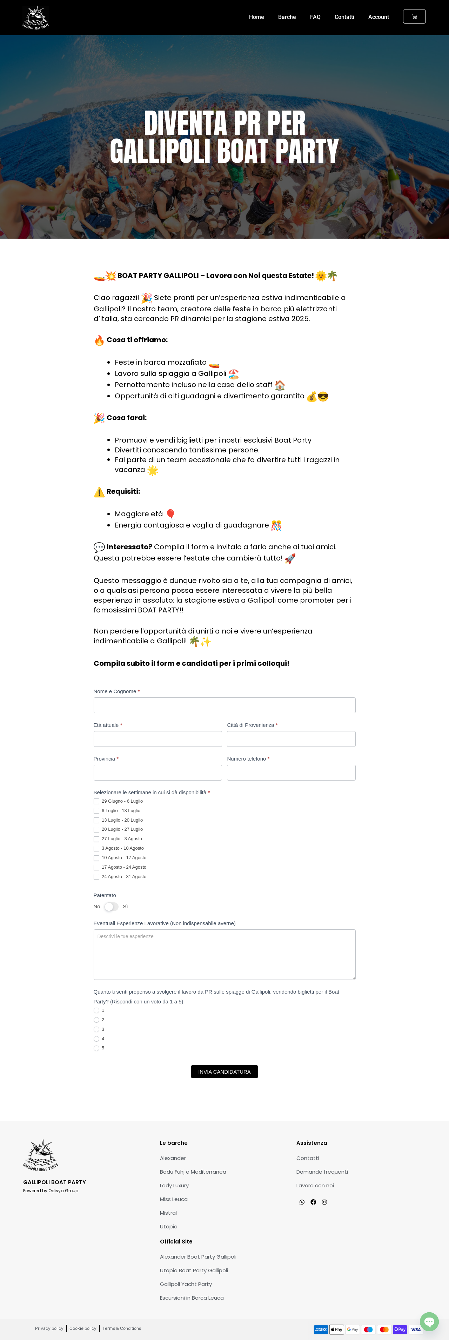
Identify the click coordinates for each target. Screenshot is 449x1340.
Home (256, 17)
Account (378, 17)
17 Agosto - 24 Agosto (120, 867)
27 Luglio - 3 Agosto (118, 839)
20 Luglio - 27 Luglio (118, 829)
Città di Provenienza (252, 725)
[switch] (112, 906)
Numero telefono (248, 759)
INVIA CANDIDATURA (224, 1072)
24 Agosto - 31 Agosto (120, 877)
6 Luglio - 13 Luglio (117, 811)
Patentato (105, 895)
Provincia (106, 759)
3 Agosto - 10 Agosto (119, 848)
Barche (287, 17)
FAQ (315, 17)
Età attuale (108, 725)
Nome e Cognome (117, 691)
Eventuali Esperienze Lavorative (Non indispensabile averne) (165, 923)
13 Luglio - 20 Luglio (118, 820)
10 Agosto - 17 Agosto (120, 858)
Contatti (344, 17)
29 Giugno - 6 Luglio (118, 801)
